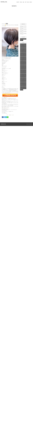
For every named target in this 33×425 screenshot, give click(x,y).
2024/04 (21, 49)
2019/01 (25, 80)
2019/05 (21, 79)
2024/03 (25, 49)
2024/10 (21, 45)
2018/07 (21, 83)
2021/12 (21, 67)
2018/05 (21, 84)
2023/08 (21, 54)
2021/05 (25, 71)
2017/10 (25, 84)
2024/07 (25, 46)
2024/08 (21, 46)
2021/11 (25, 67)
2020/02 (25, 75)
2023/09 (25, 53)
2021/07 (25, 70)
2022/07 (25, 62)
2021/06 (21, 71)
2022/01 (25, 66)
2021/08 (21, 70)
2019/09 (25, 76)
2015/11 (25, 88)
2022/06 (21, 63)
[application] (10, 35)
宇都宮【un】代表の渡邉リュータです (23, 26)
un (21, 40)
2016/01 (21, 88)
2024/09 (25, 45)
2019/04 (25, 79)
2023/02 (21, 58)
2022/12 (21, 59)
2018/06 (25, 83)
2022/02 (21, 66)
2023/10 (21, 53)
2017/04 (21, 87)
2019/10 (21, 76)
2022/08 (21, 62)
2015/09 (21, 89)
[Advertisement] (7, 15)
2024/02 (21, 50)
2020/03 (21, 75)
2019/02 (21, 80)
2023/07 (25, 54)
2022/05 (25, 63)
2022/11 (25, 59)
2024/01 (25, 50)
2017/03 (25, 87)
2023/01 (25, 58)
